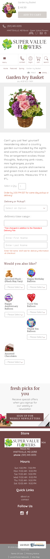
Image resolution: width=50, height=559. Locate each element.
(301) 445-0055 (14, 26)
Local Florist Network (19, 557)
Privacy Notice (32, 553)
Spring (21, 68)
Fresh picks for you (25, 398)
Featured (13, 68)
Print (31, 72)
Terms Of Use (17, 553)
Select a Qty (10, 186)
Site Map (36, 557)
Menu (4, 62)
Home (5, 68)
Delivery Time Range (17, 216)
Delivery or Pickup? (14, 201)
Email (43, 72)
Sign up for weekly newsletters (25, 417)
